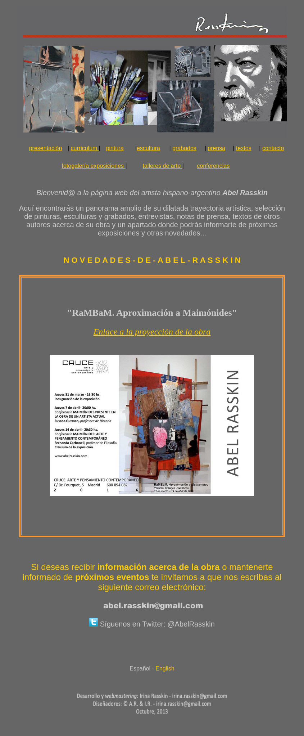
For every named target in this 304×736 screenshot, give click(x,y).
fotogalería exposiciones (94, 166)
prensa (216, 148)
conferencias (213, 166)
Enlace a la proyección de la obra (152, 331)
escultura (148, 148)
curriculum (85, 148)
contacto (273, 148)
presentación (45, 148)
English (164, 668)
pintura (115, 148)
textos (243, 148)
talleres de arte (162, 166)
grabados (184, 148)
